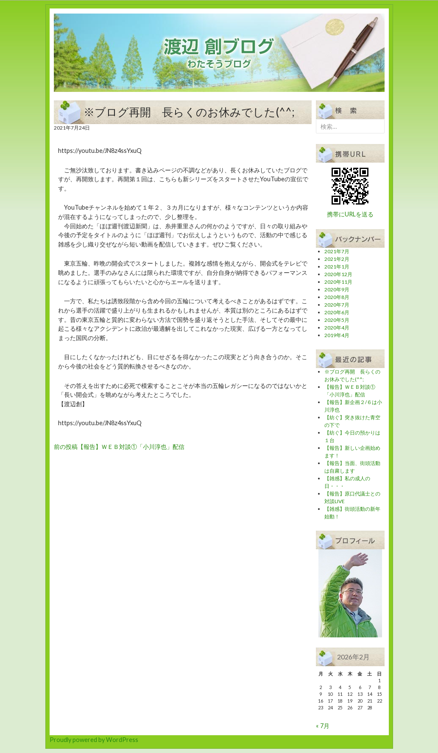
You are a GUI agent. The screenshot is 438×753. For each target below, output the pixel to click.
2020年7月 (336, 305)
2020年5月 (336, 320)
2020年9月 (336, 289)
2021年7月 (336, 251)
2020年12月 (338, 274)
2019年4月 (336, 335)
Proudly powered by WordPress (94, 739)
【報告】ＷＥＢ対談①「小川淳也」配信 (119, 446)
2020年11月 (338, 282)
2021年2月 (336, 259)
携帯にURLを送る (350, 214)
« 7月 (322, 725)
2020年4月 (336, 327)
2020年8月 (336, 297)
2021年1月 (336, 266)
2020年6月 (336, 312)
